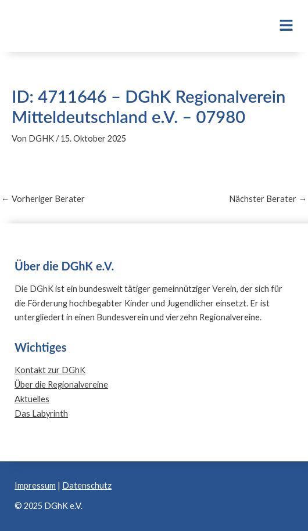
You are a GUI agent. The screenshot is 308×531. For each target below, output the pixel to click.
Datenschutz (87, 485)
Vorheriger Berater (43, 199)
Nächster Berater (268, 199)
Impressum (35, 485)
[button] (272, 26)
